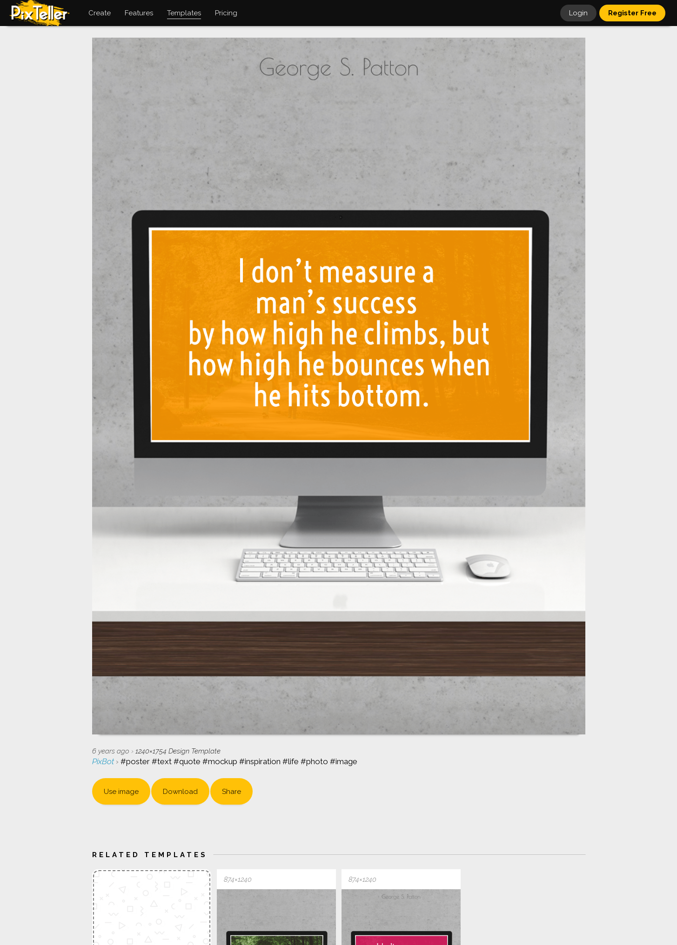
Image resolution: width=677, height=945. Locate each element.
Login (578, 13)
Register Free (632, 13)
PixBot (104, 761)
